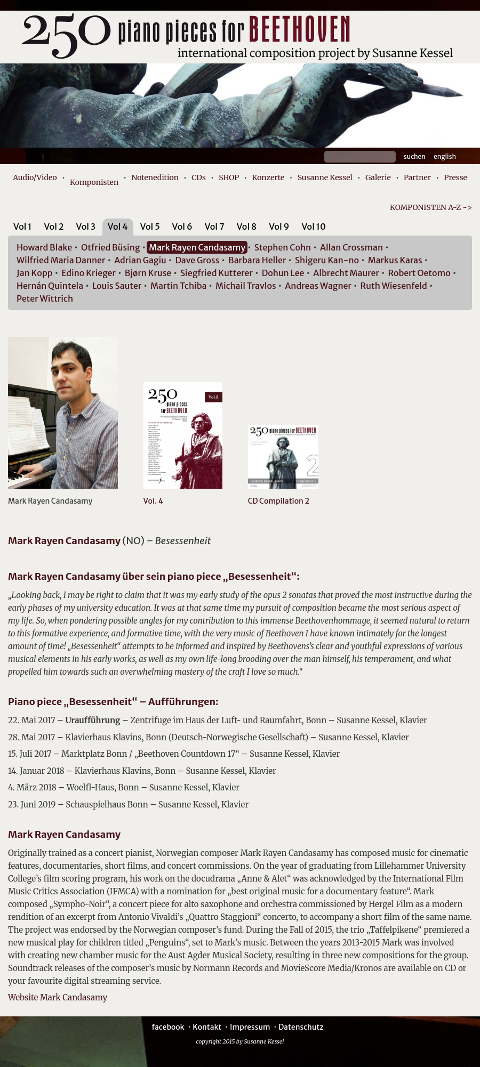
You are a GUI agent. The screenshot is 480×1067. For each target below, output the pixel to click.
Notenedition (154, 177)
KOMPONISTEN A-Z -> (431, 207)
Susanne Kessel (325, 177)
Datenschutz (300, 1027)
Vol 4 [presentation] (118, 226)
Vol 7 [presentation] (215, 226)
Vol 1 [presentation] (22, 226)
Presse (455, 177)
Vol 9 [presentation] (279, 226)
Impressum (250, 1027)
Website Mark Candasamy (57, 997)
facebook (167, 1027)
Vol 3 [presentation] (85, 226)
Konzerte (268, 177)
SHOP (229, 177)
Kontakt (207, 1027)
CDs (198, 177)
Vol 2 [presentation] (53, 226)
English (445, 156)
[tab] (22, 228)
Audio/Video (35, 177)
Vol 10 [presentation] (313, 226)
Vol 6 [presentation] (182, 226)
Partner (417, 177)
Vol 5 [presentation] (150, 226)
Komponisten (94, 182)
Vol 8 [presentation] (247, 226)
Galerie (378, 177)
